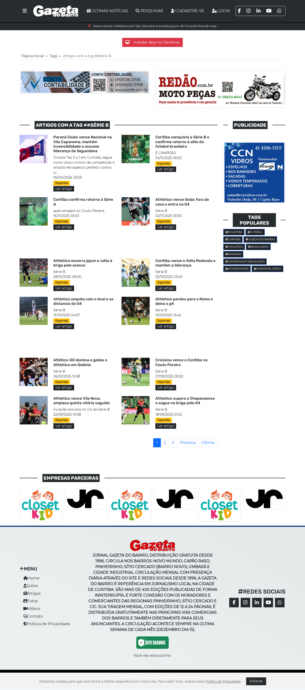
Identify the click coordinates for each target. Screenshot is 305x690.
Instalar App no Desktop (152, 42)
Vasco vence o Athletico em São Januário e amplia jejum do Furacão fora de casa (155, 26)
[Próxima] (188, 442)
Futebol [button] (255, 232)
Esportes (61, 183)
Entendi (256, 681)
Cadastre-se (187, 11)
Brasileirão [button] (258, 246)
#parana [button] (233, 254)
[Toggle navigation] (25, 10)
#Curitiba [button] (233, 232)
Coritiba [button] (232, 239)
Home (31, 578)
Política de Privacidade (46, 624)
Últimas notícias (107, 11)
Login (221, 11)
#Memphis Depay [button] (267, 268)
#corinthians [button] (237, 268)
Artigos (32, 593)
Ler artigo (64, 188)
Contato (33, 616)
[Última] (208, 442)
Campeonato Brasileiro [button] (244, 261)
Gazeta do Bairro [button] (260, 239)
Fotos (30, 601)
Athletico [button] (234, 246)
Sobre (30, 586)
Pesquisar (149, 11)
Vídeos (31, 608)
